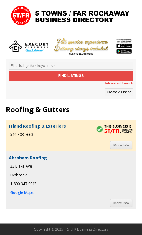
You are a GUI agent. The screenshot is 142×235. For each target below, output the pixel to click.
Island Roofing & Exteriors (37, 126)
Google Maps (22, 192)
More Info (121, 145)
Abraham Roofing (28, 157)
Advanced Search (119, 83)
